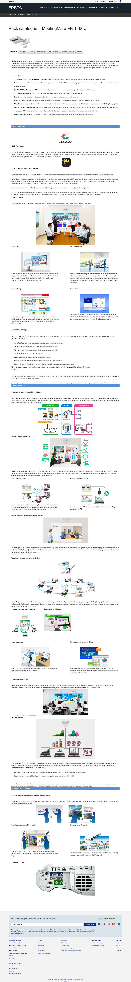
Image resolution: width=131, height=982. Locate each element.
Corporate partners (65, 943)
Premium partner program (67, 948)
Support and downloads (14, 943)
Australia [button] (11, 1)
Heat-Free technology (97, 943)
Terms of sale (41, 948)
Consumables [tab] (41, 51)
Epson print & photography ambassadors (71, 950)
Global (103, 1)
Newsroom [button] (92, 8)
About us (118, 945)
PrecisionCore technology (98, 945)
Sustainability (119, 943)
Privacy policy (41, 943)
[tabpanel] (65, 477)
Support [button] (102, 8)
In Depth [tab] (23, 51)
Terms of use (41, 945)
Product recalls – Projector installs (17, 948)
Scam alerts (11, 966)
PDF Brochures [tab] (54, 51)
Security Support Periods (15, 973)
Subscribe (89, 924)
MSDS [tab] (79, 51)
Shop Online (113, 8)
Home (96, 1)
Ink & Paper (81, 8)
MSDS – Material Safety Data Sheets (18, 953)
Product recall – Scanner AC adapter (17, 945)
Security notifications (14, 968)
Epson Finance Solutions (44, 953)
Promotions (11, 971)
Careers (118, 948)
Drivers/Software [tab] (68, 51)
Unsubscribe (41, 950)
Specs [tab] (31, 51)
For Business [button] (56, 8)
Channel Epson (65, 945)
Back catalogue (19, 14)
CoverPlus (11, 958)
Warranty (11, 955)
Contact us (11, 961)
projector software (32, 715)
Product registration (13, 950)
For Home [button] (43, 8)
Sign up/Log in (113, 1)
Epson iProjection (84, 367)
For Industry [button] (69, 8)
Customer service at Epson (15, 963)
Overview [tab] (13, 51)
